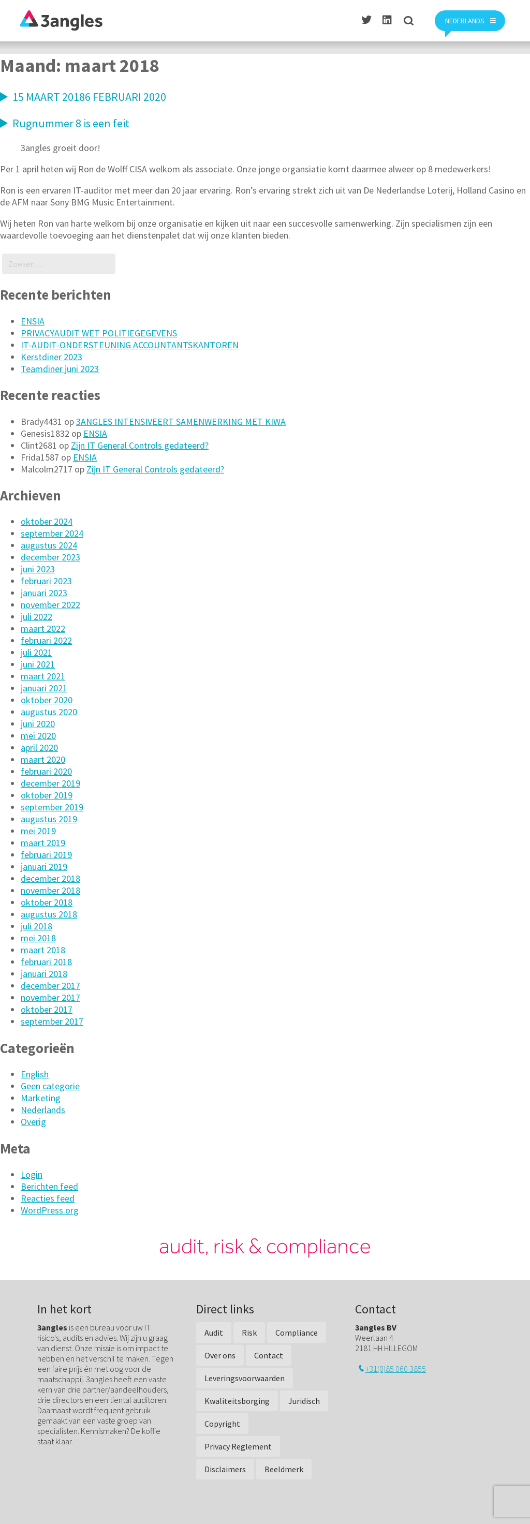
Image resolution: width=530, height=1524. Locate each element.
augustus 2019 (49, 819)
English (35, 1074)
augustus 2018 (49, 914)
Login (31, 1174)
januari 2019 (44, 866)
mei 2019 (38, 831)
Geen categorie (50, 1086)
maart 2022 (43, 628)
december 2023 (50, 557)
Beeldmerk (283, 1469)
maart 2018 (43, 950)
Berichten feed (49, 1186)
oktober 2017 (46, 1009)
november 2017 (50, 997)
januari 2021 (44, 688)
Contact (268, 1355)
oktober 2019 (46, 795)
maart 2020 (43, 759)
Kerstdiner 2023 (51, 357)
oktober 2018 (46, 902)
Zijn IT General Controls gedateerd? (140, 445)
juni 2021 (38, 664)
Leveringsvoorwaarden (244, 1378)
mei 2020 (38, 736)
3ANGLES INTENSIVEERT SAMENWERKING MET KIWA (181, 421)
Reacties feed (48, 1198)
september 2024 (52, 533)
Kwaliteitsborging (237, 1401)
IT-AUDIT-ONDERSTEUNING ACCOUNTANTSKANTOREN (130, 345)
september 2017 (52, 1021)
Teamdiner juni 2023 (60, 369)
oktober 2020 (46, 700)
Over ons (219, 1355)
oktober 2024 (46, 521)
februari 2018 (46, 962)
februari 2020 (46, 771)
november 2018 (50, 890)
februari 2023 (46, 581)
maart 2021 (43, 676)
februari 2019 (46, 855)
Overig (33, 1122)
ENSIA (33, 321)
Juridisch (304, 1401)
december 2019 (50, 783)
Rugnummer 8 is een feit (70, 123)
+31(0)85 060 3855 (395, 1369)
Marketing (41, 1098)
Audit (213, 1332)
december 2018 (50, 878)
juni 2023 (38, 569)
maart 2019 (43, 843)
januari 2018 (44, 974)
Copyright (222, 1423)
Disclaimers (225, 1469)
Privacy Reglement (238, 1446)
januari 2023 (44, 593)
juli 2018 (36, 926)
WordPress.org (50, 1210)
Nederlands (43, 1110)
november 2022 (50, 605)
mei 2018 (38, 938)
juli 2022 (36, 617)
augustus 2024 (49, 545)
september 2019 (52, 807)
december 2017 (50, 986)
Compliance (296, 1332)
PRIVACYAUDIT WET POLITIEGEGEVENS (99, 333)
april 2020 (39, 747)
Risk (249, 1332)
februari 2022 (46, 640)
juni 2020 (38, 724)
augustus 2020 (49, 712)
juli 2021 (36, 652)
